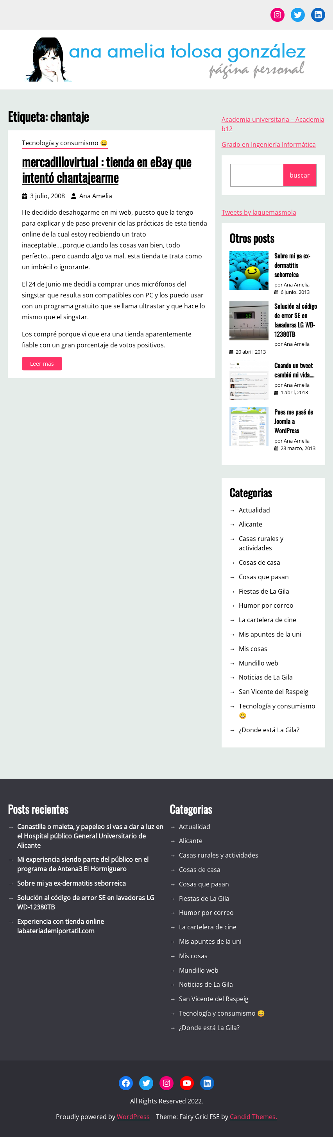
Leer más (44, 364)
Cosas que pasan (264, 577)
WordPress (133, 1116)
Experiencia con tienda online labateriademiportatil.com (60, 926)
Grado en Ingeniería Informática (269, 144)
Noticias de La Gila (266, 677)
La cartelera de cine (267, 620)
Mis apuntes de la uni (270, 634)
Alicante (250, 524)
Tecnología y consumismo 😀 (65, 143)
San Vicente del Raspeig (273, 691)
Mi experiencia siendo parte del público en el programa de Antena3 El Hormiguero (83, 864)
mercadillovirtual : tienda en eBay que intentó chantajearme (106, 169)
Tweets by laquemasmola (259, 212)
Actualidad (254, 510)
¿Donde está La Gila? (269, 730)
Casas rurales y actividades (261, 543)
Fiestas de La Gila (264, 591)
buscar (300, 175)
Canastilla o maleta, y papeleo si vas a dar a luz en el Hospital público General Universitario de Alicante (90, 836)
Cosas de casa (259, 562)
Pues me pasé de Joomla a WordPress (293, 421)
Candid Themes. (253, 1116)
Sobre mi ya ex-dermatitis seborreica (292, 265)
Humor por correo (266, 605)
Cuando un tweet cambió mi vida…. (294, 370)
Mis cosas (253, 648)
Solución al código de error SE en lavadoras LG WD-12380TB (295, 320)
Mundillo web (258, 663)
